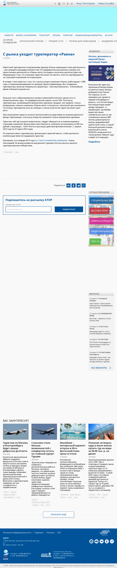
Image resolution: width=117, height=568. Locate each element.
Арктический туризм (29, 41)
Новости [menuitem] (8, 35)
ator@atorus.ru (22, 554)
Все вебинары (98, 366)
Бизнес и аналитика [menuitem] (26, 35)
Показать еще (59, 513)
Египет (6, 490)
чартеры (35, 503)
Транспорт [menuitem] (44, 35)
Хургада (13, 490)
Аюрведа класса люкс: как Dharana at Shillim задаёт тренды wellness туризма (100, 358)
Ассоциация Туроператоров (13, 3)
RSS (53, 531)
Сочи (102, 496)
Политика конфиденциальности (15, 531)
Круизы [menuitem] (56, 35)
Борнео (63, 496)
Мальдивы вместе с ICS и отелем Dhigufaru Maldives (100, 331)
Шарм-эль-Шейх (9, 493)
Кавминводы (8, 152)
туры (16, 152)
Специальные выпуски (100, 199)
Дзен (57, 4)
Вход (80, 3)
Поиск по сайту (107, 3)
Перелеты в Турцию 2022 (40, 501)
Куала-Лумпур (75, 493)
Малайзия (64, 493)
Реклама (45, 531)
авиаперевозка (9, 496)
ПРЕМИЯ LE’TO (50, 41)
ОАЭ (98, 493)
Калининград (93, 496)
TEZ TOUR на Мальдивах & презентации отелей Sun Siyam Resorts (100, 343)
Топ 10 (93, 240)
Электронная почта (12, 204)
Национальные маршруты (101, 230)
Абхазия (92, 493)
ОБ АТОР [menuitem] (109, 35)
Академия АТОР (95, 41)
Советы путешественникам (101, 220)
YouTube (61, 3)
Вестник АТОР (95, 209)
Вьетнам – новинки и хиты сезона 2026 (100, 318)
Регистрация (90, 3)
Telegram (73, 4)
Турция (34, 498)
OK (69, 4)
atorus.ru (111, 564)
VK (65, 4)
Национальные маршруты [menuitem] (88, 35)
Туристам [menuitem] (68, 35)
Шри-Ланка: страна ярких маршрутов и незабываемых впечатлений (101, 304)
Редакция (35, 531)
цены (48, 503)
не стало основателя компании (49, 140)
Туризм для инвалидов (72, 41)
